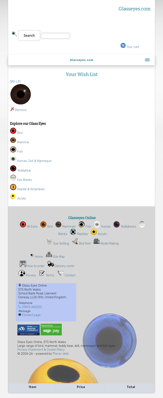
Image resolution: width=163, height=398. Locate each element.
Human (102, 226)
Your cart (130, 47)
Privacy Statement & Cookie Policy (41, 350)
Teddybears (124, 226)
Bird (46, 226)
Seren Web (61, 354)
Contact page (31, 315)
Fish (84, 226)
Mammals (65, 226)
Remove (21, 110)
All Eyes (29, 226)
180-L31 (15, 81)
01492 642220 (32, 307)
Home (39, 257)
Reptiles (79, 234)
